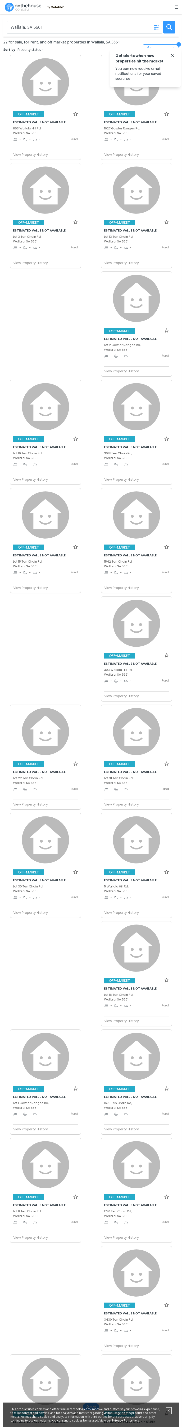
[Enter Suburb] (84, 27)
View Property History (32, 154)
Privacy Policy (122, 1420)
